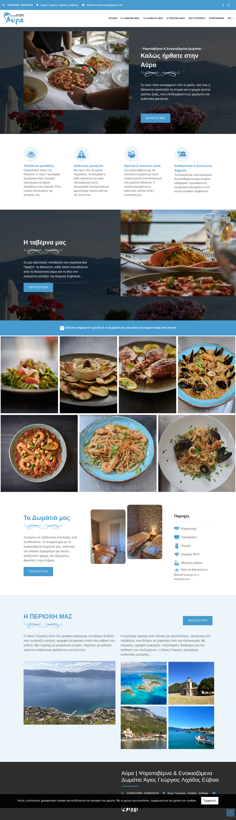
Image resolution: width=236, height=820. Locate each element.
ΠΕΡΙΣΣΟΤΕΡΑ (38, 287)
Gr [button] (230, 18)
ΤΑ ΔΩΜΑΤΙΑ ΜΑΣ (153, 18)
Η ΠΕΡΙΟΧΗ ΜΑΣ (176, 18)
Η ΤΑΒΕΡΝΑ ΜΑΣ (130, 18)
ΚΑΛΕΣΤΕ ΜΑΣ (155, 118)
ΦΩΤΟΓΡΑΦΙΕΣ (197, 18)
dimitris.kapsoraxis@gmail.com (105, 5)
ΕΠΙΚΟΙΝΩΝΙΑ (216, 18)
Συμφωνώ (210, 800)
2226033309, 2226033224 (19, 5)
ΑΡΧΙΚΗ (113, 18)
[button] (31, 70)
